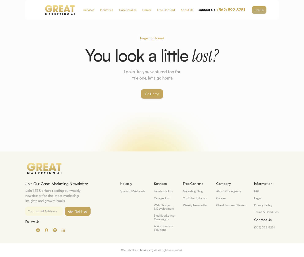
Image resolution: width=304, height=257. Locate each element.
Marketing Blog (193, 191)
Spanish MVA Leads (132, 191)
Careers (221, 198)
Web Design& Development (164, 206)
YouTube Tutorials (195, 198)
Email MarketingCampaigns (164, 217)
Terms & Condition (266, 212)
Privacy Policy (263, 205)
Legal (257, 198)
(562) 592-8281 (231, 9)
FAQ (256, 191)
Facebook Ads (163, 191)
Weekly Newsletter (195, 205)
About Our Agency (228, 191)
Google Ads (162, 198)
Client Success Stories (231, 205)
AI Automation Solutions (164, 227)
